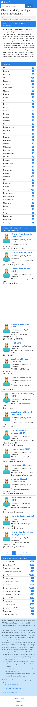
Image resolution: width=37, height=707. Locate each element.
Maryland (18, 130)
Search (29, 6)
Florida (18, 94)
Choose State (7, 64)
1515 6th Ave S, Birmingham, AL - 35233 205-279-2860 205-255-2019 (18, 258)
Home (3, 17)
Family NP (18, 575)
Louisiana (18, 124)
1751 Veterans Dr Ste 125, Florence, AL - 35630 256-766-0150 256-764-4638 (18, 539)
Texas (18, 206)
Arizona (18, 78)
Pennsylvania (18, 190)
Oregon (18, 186)
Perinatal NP (18, 601)
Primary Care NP (18, 604)
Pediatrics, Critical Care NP (18, 594)
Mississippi (18, 147)
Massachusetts (18, 127)
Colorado (18, 84)
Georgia (18, 97)
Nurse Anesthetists (11, 692)
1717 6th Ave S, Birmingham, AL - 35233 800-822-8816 (18, 349)
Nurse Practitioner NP (18, 588)
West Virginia (18, 223)
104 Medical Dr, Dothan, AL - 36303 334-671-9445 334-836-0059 (18, 455)
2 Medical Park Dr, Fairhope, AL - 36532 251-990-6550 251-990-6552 (18, 504)
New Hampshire (18, 163)
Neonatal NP (18, 585)
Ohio (18, 180)
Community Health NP (18, 568)
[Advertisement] (18, 303)
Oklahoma (18, 183)
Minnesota (18, 140)
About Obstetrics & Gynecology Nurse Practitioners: (15, 24)
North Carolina (18, 153)
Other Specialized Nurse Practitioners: (15, 558)
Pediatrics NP (18, 598)
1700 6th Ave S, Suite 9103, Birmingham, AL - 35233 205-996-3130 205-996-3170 (18, 331)
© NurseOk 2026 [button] (18, 698)
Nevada (18, 173)
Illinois (18, 111)
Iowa (18, 104)
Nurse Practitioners (11, 685)
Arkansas (18, 74)
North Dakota (18, 157)
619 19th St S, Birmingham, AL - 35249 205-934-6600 (18, 383)
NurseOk (6, 2)
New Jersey (18, 167)
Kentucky (18, 120)
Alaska (18, 68)
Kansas (18, 117)
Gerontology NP (18, 578)
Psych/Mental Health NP (18, 608)
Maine (18, 134)
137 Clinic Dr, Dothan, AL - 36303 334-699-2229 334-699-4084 (18, 470)
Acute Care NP (18, 562)
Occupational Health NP (18, 591)
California (18, 81)
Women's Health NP (18, 614)
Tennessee (18, 203)
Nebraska (18, 160)
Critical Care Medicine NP (18, 571)
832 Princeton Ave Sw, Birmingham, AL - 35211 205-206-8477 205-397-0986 (18, 241)
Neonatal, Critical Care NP (18, 581)
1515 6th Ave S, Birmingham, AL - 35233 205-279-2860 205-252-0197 (18, 275)
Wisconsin (18, 219)
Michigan (18, 137)
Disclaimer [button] (18, 702)
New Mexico (18, 170)
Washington (18, 216)
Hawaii (18, 101)
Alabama (18, 71)
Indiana (18, 114)
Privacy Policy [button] (18, 705)
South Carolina (18, 196)
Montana (18, 150)
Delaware (18, 91)
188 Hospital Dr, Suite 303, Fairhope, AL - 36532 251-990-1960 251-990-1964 (18, 486)
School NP (18, 611)
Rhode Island (18, 193)
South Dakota (18, 200)
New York (18, 176)
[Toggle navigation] (33, 2)
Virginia (18, 213)
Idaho (18, 107)
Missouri (18, 144)
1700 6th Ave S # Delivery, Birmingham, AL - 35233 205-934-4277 (18, 366)
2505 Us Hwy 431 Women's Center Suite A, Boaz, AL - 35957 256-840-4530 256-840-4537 (18, 437)
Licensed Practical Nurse (13, 689)
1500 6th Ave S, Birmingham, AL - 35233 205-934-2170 (18, 419)
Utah (18, 209)
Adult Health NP (18, 565)
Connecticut (18, 88)
